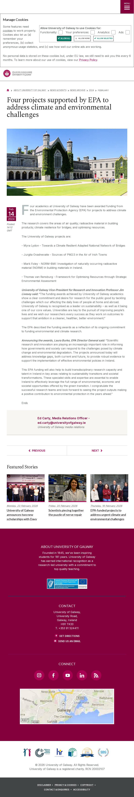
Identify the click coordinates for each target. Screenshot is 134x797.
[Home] (8, 90)
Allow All (66, 38)
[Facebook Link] (53, 675)
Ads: (121, 32)
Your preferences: (77, 32)
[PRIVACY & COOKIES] (67, 785)
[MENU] (127, 6)
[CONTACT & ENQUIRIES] (58, 789)
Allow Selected (105, 38)
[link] (27, 752)
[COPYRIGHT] (88, 785)
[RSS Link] (96, 675)
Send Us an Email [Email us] (69, 641)
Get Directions (69, 636)
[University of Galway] (17, 74)
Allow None (84, 38)
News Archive (77, 90)
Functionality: (48, 32)
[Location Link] (67, 721)
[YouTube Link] (68, 675)
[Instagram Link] (39, 675)
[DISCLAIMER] (45, 785)
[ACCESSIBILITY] (81, 789)
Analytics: (104, 32)
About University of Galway (30, 90)
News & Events (58, 90)
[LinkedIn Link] (82, 675)
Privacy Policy (88, 60)
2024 (91, 90)
